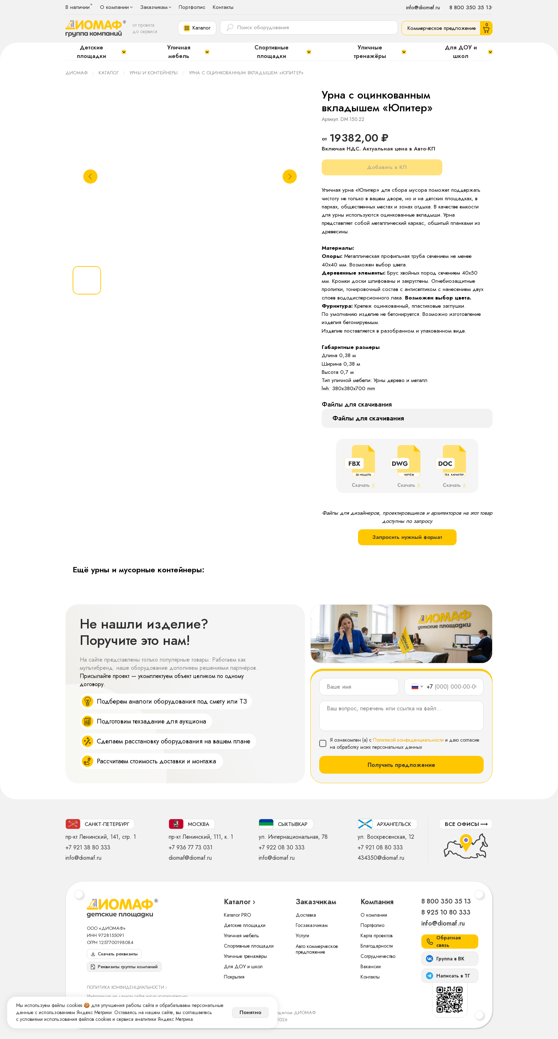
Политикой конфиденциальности (408, 739)
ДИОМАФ (76, 72)
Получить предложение (401, 765)
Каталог (108, 72)
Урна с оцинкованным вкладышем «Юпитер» (246, 72)
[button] (197, 28)
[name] (359, 686)
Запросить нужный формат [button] (407, 537)
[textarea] (401, 716)
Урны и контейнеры (154, 72)
